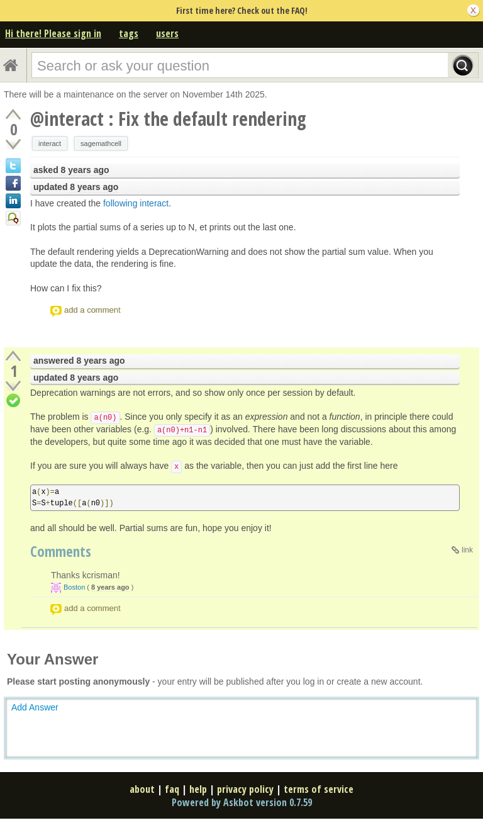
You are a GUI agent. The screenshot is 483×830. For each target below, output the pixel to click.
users (167, 33)
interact (49, 143)
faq (172, 789)
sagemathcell (100, 143)
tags (128, 33)
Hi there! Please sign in (53, 33)
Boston (74, 587)
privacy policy (245, 789)
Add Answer (34, 707)
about (142, 789)
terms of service (318, 789)
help (198, 789)
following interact (136, 203)
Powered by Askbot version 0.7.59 (242, 802)
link (467, 550)
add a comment (92, 310)
